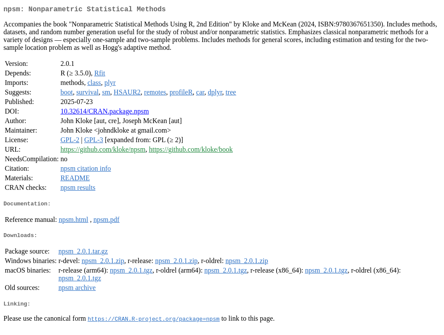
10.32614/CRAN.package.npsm (104, 113)
